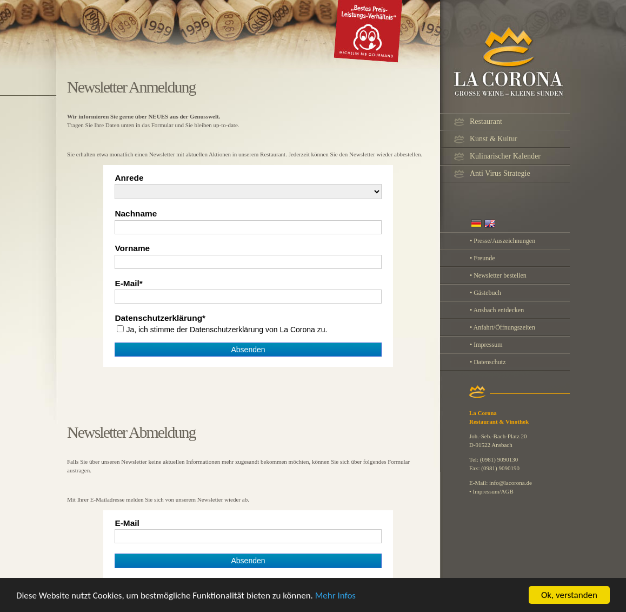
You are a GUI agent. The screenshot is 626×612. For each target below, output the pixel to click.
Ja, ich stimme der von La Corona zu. (226, 329)
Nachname (136, 213)
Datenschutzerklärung (158, 318)
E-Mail (127, 283)
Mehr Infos (335, 599)
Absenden (248, 349)
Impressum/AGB (493, 491)
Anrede (129, 178)
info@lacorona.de (510, 482)
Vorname (132, 248)
